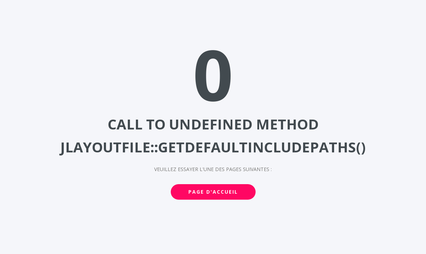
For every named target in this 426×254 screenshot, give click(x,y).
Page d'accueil (213, 191)
